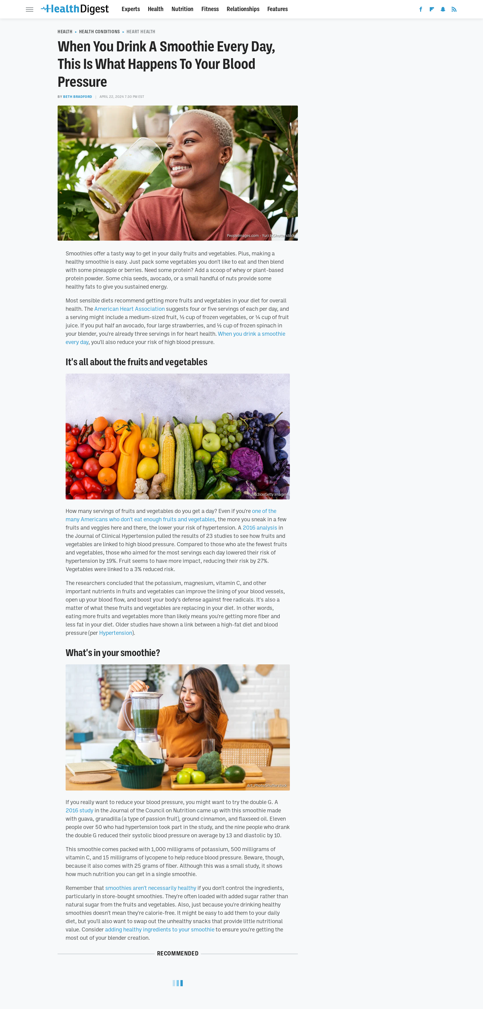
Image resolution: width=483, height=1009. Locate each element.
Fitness (210, 9)
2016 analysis (260, 527)
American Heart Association (129, 308)
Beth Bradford (77, 96)
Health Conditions (99, 31)
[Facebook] (421, 10)
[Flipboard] (432, 10)
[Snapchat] (443, 10)
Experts (131, 9)
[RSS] (454, 10)
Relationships (243, 9)
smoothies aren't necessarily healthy (150, 887)
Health (156, 9)
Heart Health (141, 31)
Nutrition (182, 9)
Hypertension (115, 632)
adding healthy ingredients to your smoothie (159, 929)
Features (277, 9)
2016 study (79, 810)
